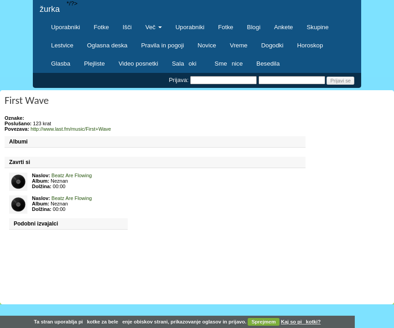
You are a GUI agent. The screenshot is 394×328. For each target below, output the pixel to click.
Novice (206, 45)
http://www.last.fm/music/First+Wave (71, 129)
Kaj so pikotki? (301, 321)
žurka (50, 9)
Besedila (268, 63)
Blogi (254, 27)
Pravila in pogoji (162, 45)
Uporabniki (65, 27)
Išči (127, 27)
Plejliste (94, 63)
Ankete (283, 27)
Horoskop (310, 45)
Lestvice (62, 45)
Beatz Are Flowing (72, 175)
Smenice (229, 63)
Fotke (101, 27)
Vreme (239, 45)
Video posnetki (138, 63)
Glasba (60, 63)
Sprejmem (264, 321)
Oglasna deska (107, 45)
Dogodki (272, 45)
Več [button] (153, 27)
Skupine (318, 27)
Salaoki (186, 63)
